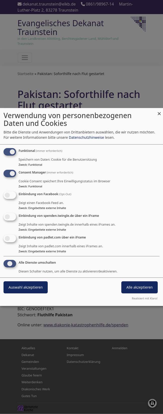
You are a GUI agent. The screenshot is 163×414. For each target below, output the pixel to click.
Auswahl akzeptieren (26, 287)
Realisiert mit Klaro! (144, 298)
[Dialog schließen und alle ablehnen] (159, 111)
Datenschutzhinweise (86, 137)
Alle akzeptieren (139, 287)
